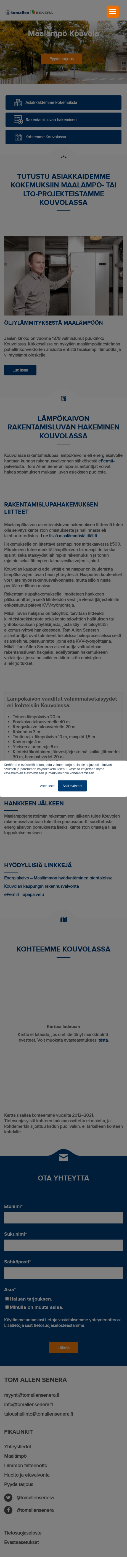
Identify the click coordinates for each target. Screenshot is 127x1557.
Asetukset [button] (47, 786)
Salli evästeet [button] (72, 786)
